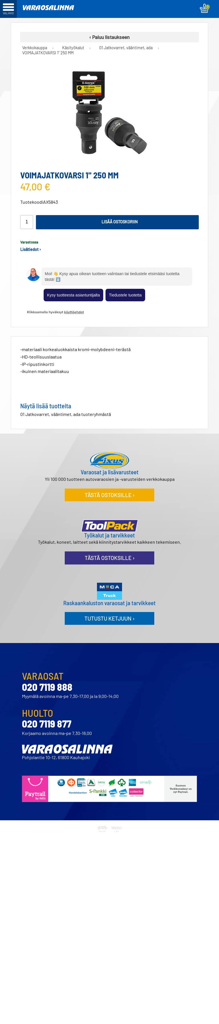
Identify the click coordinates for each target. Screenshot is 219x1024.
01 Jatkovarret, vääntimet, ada (126, 48)
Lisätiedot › (30, 249)
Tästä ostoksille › (110, 495)
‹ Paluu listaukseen (109, 37)
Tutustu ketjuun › (109, 618)
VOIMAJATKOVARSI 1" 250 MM (48, 53)
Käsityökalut (73, 48)
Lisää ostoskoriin (120, 221)
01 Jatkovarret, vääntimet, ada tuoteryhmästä (65, 414)
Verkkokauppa (34, 48)
